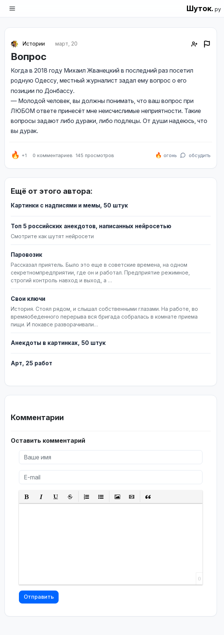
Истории (34, 43)
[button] (26, 496)
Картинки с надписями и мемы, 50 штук (69, 205)
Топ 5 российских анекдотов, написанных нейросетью (91, 226)
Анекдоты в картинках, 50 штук (58, 342)
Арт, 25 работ (31, 363)
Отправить (39, 597)
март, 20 (66, 43)
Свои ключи (28, 298)
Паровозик (26, 254)
